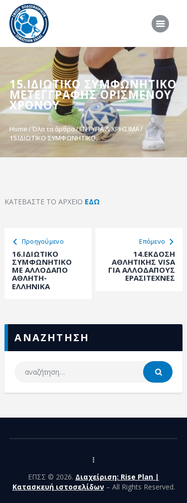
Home (18, 128)
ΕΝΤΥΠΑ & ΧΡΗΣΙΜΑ (109, 128)
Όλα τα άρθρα (53, 128)
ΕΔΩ (92, 201)
